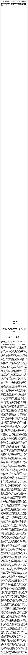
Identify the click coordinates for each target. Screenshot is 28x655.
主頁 (10, 337)
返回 (17, 337)
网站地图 (8, 349)
